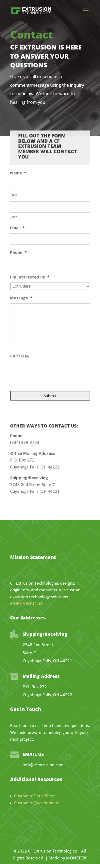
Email (17, 201)
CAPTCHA (19, 329)
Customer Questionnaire (37, 802)
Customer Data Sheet (34, 795)
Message (21, 271)
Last (14, 189)
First (14, 168)
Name (18, 146)
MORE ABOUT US (26, 603)
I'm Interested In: (29, 250)
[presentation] (50, 345)
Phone (18, 225)
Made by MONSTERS (68, 858)
